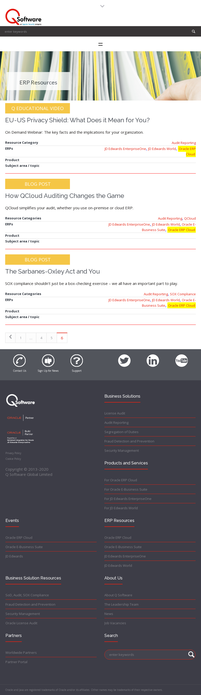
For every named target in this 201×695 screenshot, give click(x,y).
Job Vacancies (115, 623)
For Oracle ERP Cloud (120, 480)
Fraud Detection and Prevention (129, 441)
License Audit (114, 413)
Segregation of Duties (121, 431)
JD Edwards (14, 556)
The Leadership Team (121, 604)
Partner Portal (16, 662)
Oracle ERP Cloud (187, 151)
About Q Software (118, 595)
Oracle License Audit (21, 623)
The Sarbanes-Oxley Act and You (52, 271)
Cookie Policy (13, 459)
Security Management (121, 450)
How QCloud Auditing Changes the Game (64, 195)
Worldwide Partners (21, 652)
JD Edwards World (162, 148)
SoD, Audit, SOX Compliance (27, 595)
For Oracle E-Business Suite (125, 489)
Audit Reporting (184, 142)
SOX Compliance (183, 294)
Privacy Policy (13, 453)
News (108, 613)
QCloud (190, 218)
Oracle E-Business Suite (24, 546)
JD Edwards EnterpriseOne (125, 148)
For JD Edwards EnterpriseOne (128, 498)
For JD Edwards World (121, 508)
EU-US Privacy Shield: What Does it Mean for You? (77, 120)
